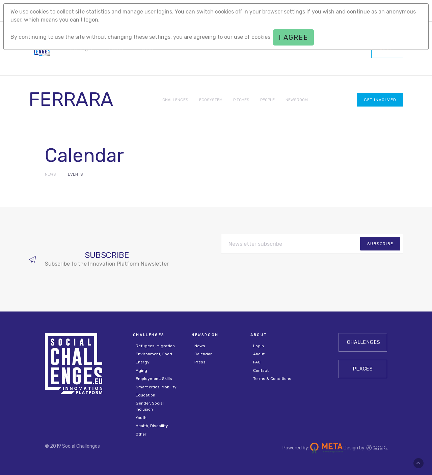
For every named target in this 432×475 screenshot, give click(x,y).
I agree (293, 37)
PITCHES (241, 99)
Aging (141, 370)
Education (145, 395)
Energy (143, 362)
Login (258, 346)
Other (141, 434)
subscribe (380, 243)
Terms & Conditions (272, 378)
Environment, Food (154, 354)
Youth (141, 417)
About (259, 354)
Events (75, 174)
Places (363, 369)
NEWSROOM (297, 99)
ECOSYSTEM (210, 99)
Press (200, 362)
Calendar (203, 354)
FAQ (257, 362)
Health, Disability (152, 425)
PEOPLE (267, 99)
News (50, 174)
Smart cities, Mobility (156, 387)
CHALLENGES (175, 99)
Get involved (380, 99)
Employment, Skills (154, 378)
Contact (261, 370)
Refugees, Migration (155, 346)
